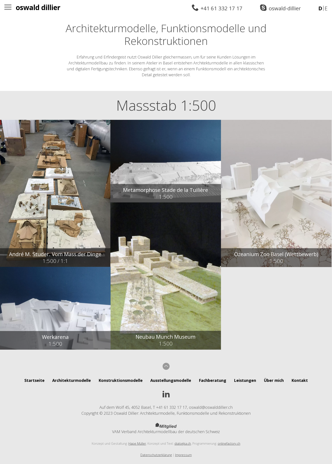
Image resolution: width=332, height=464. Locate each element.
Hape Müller (137, 443)
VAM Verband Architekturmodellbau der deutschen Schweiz (166, 428)
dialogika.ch (182, 443)
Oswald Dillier (38, 7)
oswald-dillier (285, 8)
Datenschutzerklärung (156, 455)
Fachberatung (212, 380)
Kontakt (299, 380)
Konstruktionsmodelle (121, 380)
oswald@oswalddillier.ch (211, 407)
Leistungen (245, 380)
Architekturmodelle (71, 380)
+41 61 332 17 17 (221, 8)
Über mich (274, 380)
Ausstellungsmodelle (170, 380)
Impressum (183, 455)
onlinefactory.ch (229, 443)
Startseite (34, 380)
